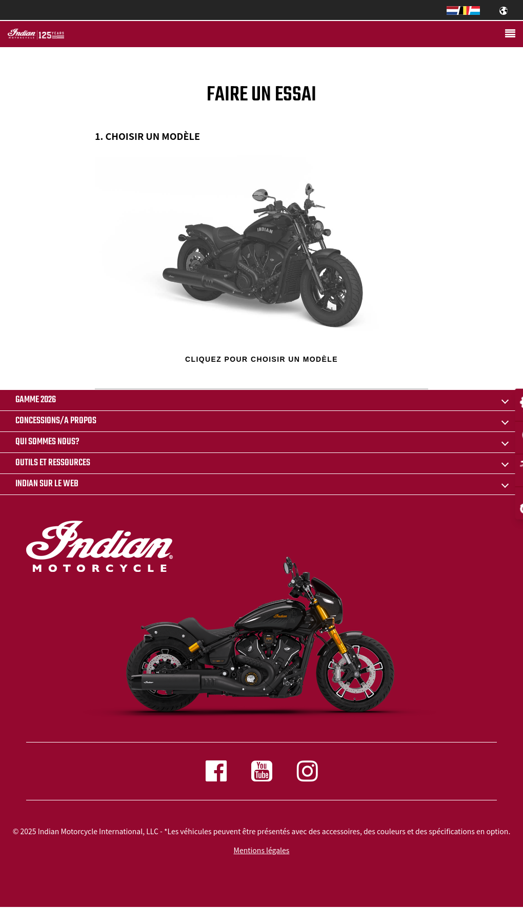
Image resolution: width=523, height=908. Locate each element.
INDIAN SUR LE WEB (46, 484)
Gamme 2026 (35, 400)
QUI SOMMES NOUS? (47, 442)
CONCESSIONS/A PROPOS (55, 421)
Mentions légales (262, 850)
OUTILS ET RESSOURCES (52, 463)
